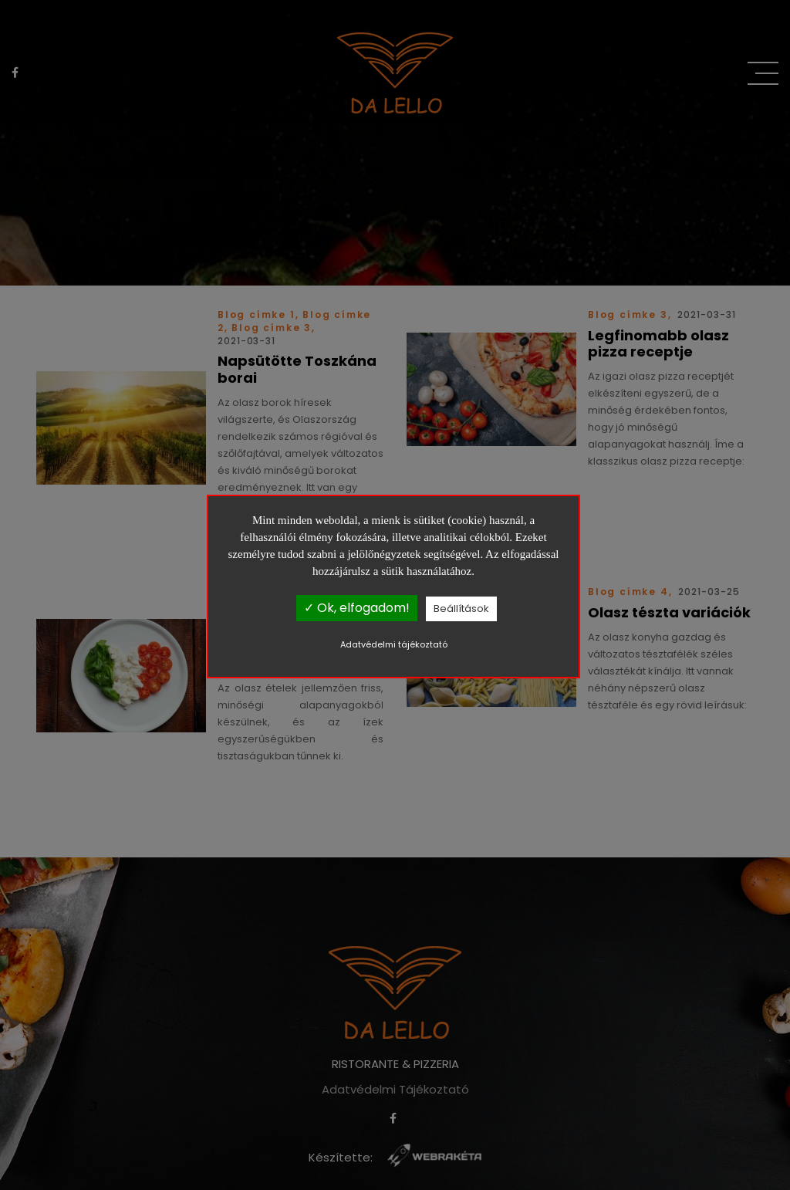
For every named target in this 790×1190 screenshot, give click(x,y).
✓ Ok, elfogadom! (357, 608)
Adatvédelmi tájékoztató (393, 644)
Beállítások (461, 608)
